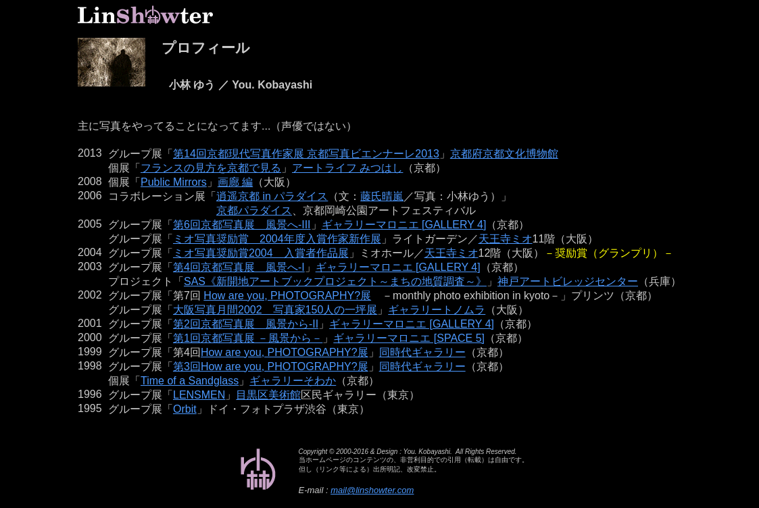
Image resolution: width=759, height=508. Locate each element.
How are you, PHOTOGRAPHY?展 (287, 295)
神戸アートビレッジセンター (567, 281)
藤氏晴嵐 (381, 196)
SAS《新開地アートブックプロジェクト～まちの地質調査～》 (335, 281)
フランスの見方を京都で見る (211, 168)
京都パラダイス (254, 210)
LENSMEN (199, 395)
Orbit (185, 409)
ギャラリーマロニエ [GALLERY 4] (404, 224)
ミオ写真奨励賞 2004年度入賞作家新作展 (277, 239)
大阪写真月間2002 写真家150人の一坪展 (275, 309)
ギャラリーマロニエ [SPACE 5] (409, 338)
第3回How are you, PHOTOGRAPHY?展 (270, 366)
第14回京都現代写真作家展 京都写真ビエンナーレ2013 (306, 153)
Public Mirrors (174, 182)
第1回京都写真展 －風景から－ (247, 338)
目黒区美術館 (268, 395)
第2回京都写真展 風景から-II (245, 324)
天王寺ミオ (506, 239)
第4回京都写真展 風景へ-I (239, 267)
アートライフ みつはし (347, 168)
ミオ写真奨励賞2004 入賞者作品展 (261, 253)
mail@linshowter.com (372, 490)
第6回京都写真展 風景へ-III (242, 224)
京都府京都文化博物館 (504, 153)
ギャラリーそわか (292, 380)
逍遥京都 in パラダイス (272, 196)
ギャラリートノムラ (436, 309)
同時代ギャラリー (422, 352)
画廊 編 (235, 182)
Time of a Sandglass (190, 380)
